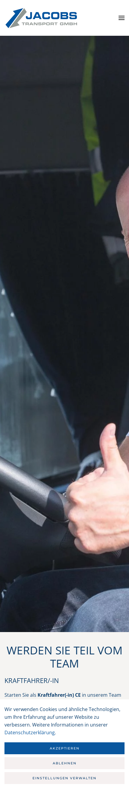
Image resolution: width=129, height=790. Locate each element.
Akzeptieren (65, 748)
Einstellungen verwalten (64, 778)
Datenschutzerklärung (29, 732)
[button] (122, 18)
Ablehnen (65, 763)
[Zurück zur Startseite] (41, 18)
